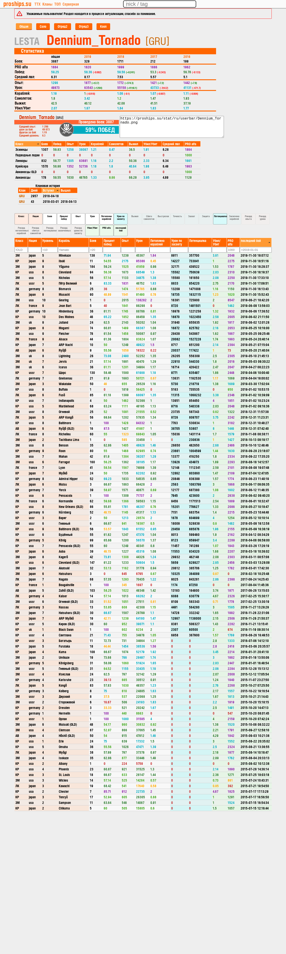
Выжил (135, 216)
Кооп (103, 26)
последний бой (121, 229)
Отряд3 (84, 26)
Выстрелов (163, 216)
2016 (186, 56)
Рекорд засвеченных (64, 229)
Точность (177, 216)
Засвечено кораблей (234, 217)
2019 (87, 56)
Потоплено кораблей (106, 217)
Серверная (71, 3)
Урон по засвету (121, 217)
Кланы (47, 3)
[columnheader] (27, 144)
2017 (153, 56)
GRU (22, 195)
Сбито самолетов (149, 217)
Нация (36, 216)
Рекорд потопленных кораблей (21, 230)
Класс (21, 216)
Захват (191, 216)
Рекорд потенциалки (50, 229)
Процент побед (64, 217)
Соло (43, 26)
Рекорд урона (262, 217)
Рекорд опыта (248, 217)
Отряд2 (62, 26)
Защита (206, 216)
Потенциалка (220, 216)
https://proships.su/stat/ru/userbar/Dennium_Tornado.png (172, 127)
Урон (92, 216)
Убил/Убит (92, 227)
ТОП (57, 3)
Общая (23, 26)
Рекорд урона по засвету (78, 230)
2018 (120, 56)
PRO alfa (106, 227)
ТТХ (37, 3)
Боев (49, 216)
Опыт (78, 216)
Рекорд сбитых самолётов (35, 230)
